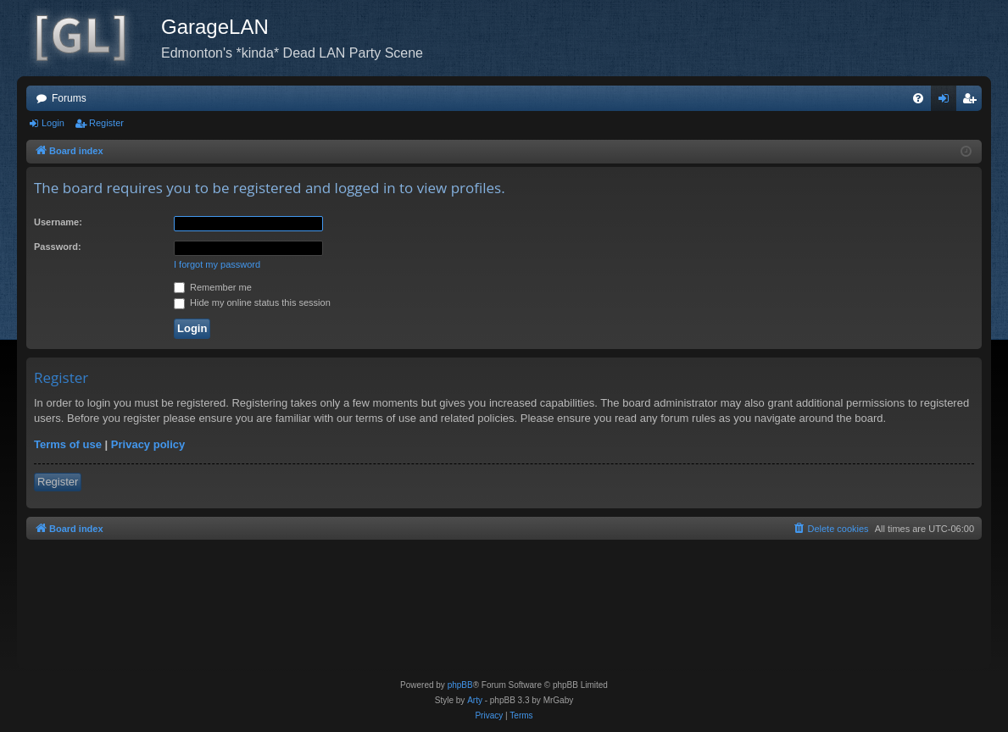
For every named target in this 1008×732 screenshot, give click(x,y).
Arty (474, 700)
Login (53, 123)
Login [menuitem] (947, 101)
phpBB (460, 685)
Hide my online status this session (252, 302)
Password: (57, 246)
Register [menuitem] (973, 101)
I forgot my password (217, 264)
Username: (58, 222)
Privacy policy (148, 444)
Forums (69, 98)
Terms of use (68, 444)
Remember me (213, 287)
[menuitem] (918, 98)
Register (106, 123)
